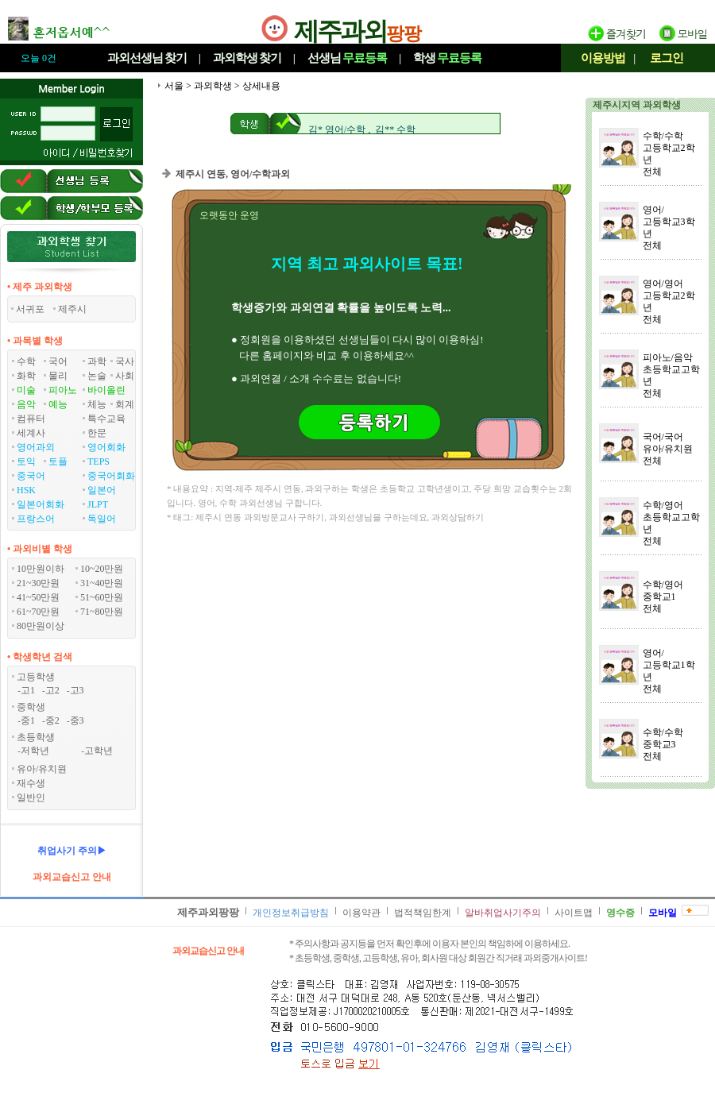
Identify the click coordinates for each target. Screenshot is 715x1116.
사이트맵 (574, 912)
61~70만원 (38, 611)
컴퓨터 (31, 418)
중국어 (31, 475)
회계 (124, 404)
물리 (58, 375)
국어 (58, 361)
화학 (26, 375)
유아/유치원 (42, 768)
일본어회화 (40, 504)
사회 (124, 375)
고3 (77, 690)
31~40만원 (102, 583)
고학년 (98, 750)
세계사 (31, 432)
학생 (447, 58)
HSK (26, 490)
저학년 (35, 750)
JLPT (97, 504)
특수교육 (106, 418)
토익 (26, 461)
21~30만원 (38, 583)
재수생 (31, 783)
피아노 (62, 390)
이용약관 (361, 912)
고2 (52, 690)
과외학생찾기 (247, 58)
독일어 (101, 518)
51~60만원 (102, 597)
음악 (26, 404)
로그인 (666, 58)
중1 (28, 720)
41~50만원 (38, 597)
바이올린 (106, 390)
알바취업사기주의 (503, 912)
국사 (124, 361)
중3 (77, 720)
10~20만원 (102, 568)
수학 (26, 361)
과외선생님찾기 (147, 58)
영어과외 (36, 447)
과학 (96, 361)
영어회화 (106, 447)
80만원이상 (40, 625)
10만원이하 (40, 568)
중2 (52, 720)
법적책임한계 (422, 912)
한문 (96, 432)
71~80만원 (102, 611)
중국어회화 (111, 475)
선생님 (347, 58)
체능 (96, 404)
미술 (26, 390)
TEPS (98, 461)
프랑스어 (36, 518)
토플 (58, 461)
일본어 (101, 490)
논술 (96, 375)
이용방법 (603, 58)
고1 (28, 690)
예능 (58, 404)
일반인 (31, 797)
